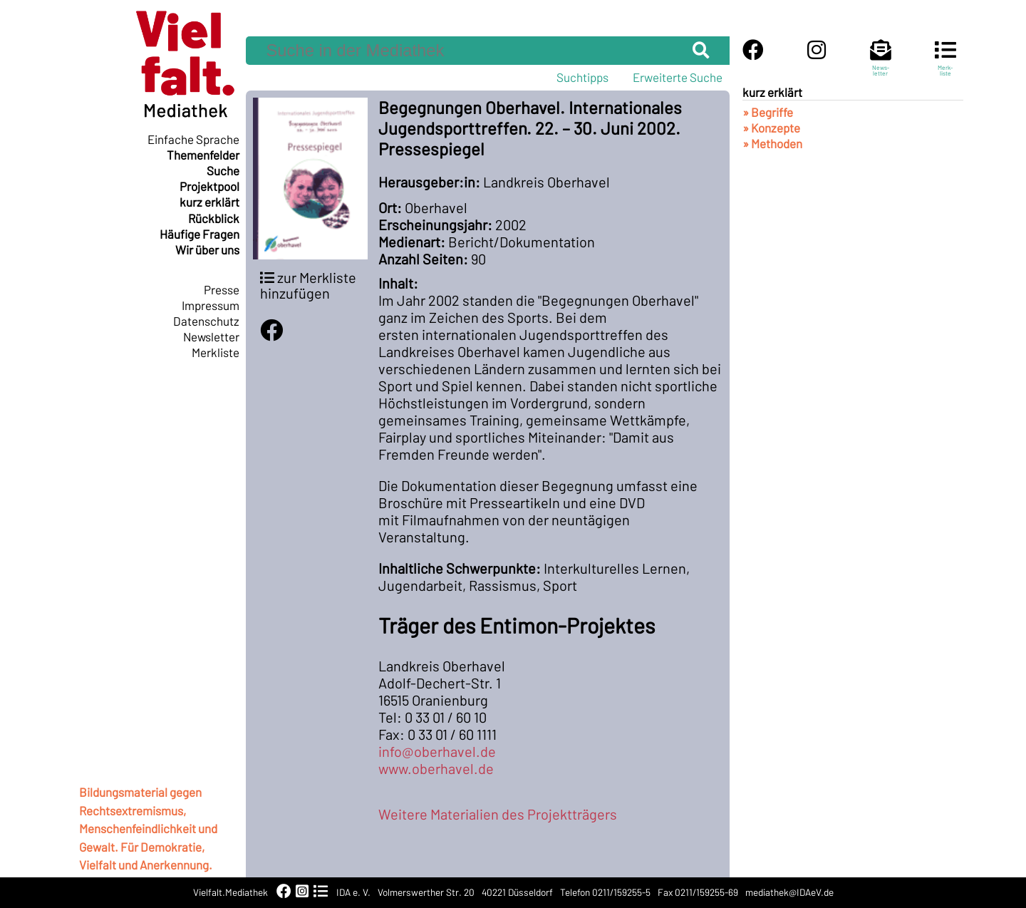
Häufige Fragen (199, 234)
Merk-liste (945, 64)
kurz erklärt (209, 202)
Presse (221, 289)
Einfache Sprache (193, 139)
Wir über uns (207, 249)
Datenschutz (206, 321)
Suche (223, 170)
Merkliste (215, 352)
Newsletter (211, 336)
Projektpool (209, 186)
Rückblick (213, 218)
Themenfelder (203, 155)
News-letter (880, 64)
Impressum (210, 305)
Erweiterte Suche (677, 77)
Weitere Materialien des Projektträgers (497, 813)
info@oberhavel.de (437, 751)
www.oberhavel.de (436, 768)
